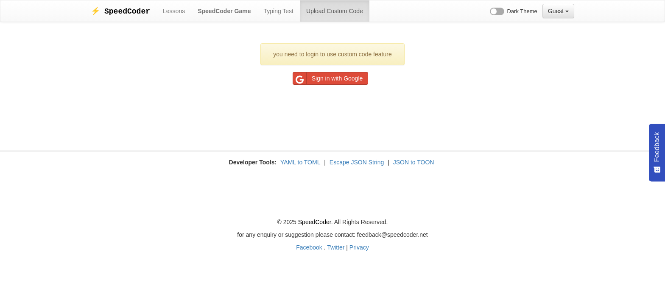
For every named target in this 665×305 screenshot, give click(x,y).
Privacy (359, 247)
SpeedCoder (314, 222)
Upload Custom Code (334, 11)
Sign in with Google (328, 78)
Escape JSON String (357, 162)
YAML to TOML (300, 162)
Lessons (174, 11)
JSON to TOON (413, 162)
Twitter (335, 247)
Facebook (309, 247)
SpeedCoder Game (224, 11)
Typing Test (278, 11)
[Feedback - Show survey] (657, 152)
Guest (558, 11)
